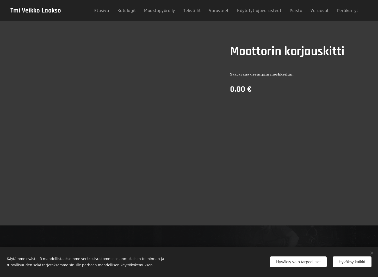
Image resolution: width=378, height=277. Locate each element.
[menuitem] (121, 10)
